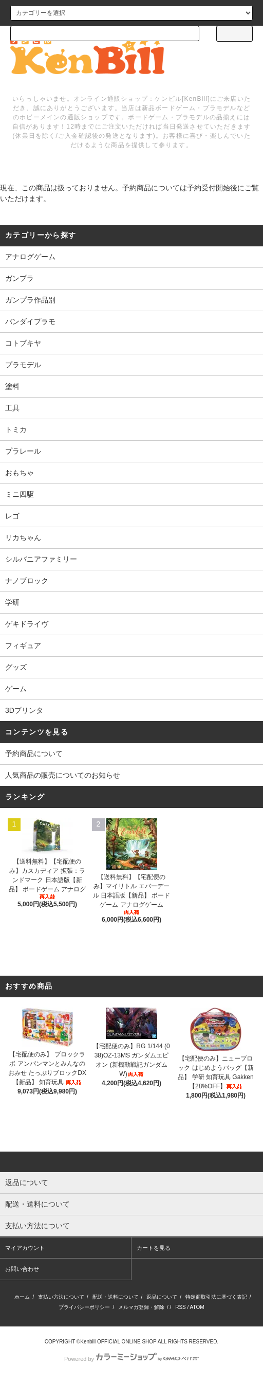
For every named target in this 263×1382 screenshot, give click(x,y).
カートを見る (154, 1248)
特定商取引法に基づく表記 (216, 1297)
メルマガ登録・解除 (141, 1307)
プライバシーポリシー (84, 1307)
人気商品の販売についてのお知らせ (62, 775)
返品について (161, 1297)
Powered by (131, 1359)
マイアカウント (25, 1248)
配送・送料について (115, 1297)
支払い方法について (61, 1297)
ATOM (197, 1307)
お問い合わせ (22, 1269)
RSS (180, 1307)
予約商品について (34, 753)
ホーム (22, 1297)
